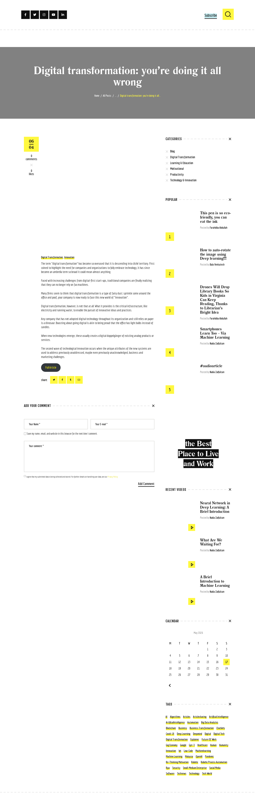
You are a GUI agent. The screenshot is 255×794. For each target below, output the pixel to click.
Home (96, 95)
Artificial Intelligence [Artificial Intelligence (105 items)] (218, 716)
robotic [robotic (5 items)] (194, 762)
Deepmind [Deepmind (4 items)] (197, 733)
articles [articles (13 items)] (186, 716)
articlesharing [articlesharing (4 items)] (199, 716)
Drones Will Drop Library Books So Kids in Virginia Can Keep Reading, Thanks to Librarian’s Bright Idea (215, 300)
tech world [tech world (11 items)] (207, 773)
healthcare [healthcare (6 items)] (202, 745)
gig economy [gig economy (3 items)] (171, 745)
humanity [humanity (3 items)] (223, 745)
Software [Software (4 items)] (170, 773)
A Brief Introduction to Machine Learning (215, 581)
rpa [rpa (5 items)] (168, 767)
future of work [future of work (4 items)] (209, 739)
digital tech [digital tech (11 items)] (219, 733)
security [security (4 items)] (176, 767)
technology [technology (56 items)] (194, 773)
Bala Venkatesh (217, 264)
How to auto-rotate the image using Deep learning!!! (215, 254)
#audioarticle (211, 366)
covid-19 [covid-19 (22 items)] (170, 733)
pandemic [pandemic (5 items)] (209, 756)
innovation (69, 257)
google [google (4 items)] (183, 745)
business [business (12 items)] (182, 728)
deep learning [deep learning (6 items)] (183, 733)
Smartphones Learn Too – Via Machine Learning (215, 333)
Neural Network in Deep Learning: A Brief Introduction (215, 507)
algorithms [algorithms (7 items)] (175, 716)
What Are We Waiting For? (211, 542)
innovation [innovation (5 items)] (171, 750)
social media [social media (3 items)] (214, 767)
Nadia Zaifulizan (217, 343)
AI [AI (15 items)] (166, 716)
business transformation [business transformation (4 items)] (202, 728)
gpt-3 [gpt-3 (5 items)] (192, 745)
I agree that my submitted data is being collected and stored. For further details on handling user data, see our (72, 476)
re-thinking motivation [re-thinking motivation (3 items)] (177, 762)
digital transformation (52, 257)
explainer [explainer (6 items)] (194, 739)
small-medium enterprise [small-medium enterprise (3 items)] (195, 767)
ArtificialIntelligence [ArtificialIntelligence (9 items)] (175, 722)
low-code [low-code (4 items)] (188, 750)
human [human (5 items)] (213, 745)
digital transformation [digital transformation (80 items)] (177, 739)
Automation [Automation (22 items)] (193, 722)
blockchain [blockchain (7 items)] (171, 728)
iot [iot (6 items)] (180, 750)
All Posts (107, 95)
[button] (211, 15)
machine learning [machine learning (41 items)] (174, 756)
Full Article (50, 367)
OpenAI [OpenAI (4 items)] (199, 756)
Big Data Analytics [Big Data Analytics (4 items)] (209, 722)
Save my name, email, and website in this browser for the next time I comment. (62, 433)
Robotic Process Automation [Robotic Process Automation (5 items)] (214, 762)
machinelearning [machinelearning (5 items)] (203, 750)
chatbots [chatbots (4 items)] (220, 728)
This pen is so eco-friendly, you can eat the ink (215, 217)
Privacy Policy (113, 476)
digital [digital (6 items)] (208, 733)
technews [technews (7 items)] (181, 773)
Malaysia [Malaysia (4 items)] (189, 756)
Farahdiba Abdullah (218, 227)
